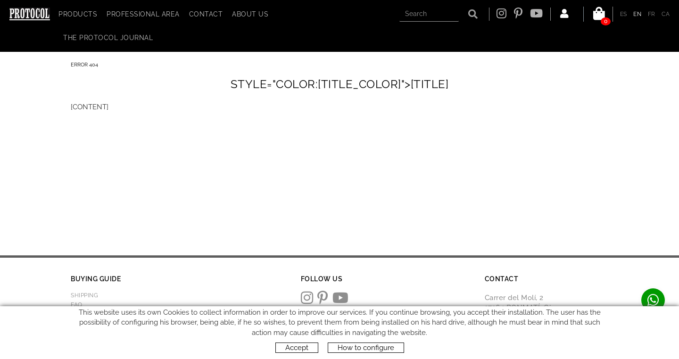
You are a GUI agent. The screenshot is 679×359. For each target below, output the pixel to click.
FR (651, 14)
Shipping (84, 295)
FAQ (77, 305)
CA (666, 14)
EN (637, 14)
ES (623, 14)
